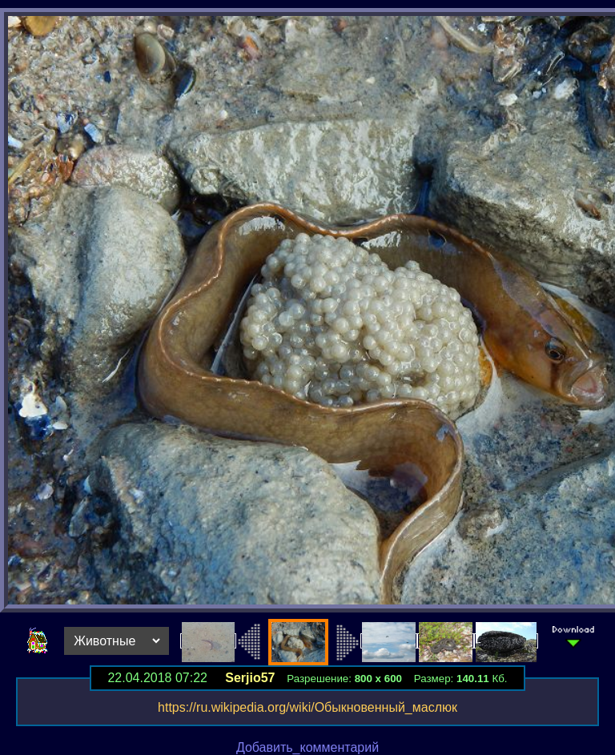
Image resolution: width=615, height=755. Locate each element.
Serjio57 (250, 678)
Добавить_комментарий (307, 747)
